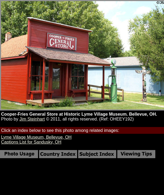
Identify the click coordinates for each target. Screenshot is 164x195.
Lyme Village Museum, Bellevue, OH (36, 137)
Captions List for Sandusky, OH (31, 142)
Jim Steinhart (32, 119)
